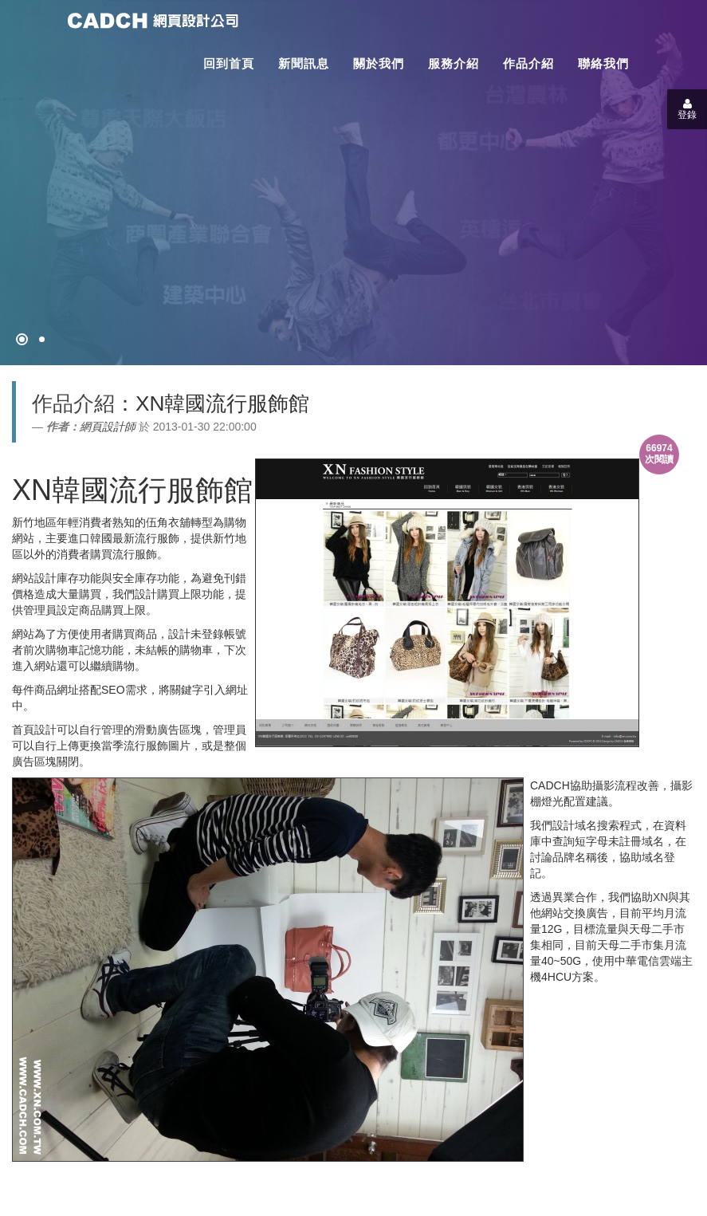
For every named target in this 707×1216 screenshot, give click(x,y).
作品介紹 (528, 63)
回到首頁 (228, 63)
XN (660, 897)
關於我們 (378, 63)
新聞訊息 (303, 63)
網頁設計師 (108, 426)
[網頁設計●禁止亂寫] (22, 339)
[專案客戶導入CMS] (42, 339)
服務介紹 (453, 63)
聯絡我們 (603, 63)
